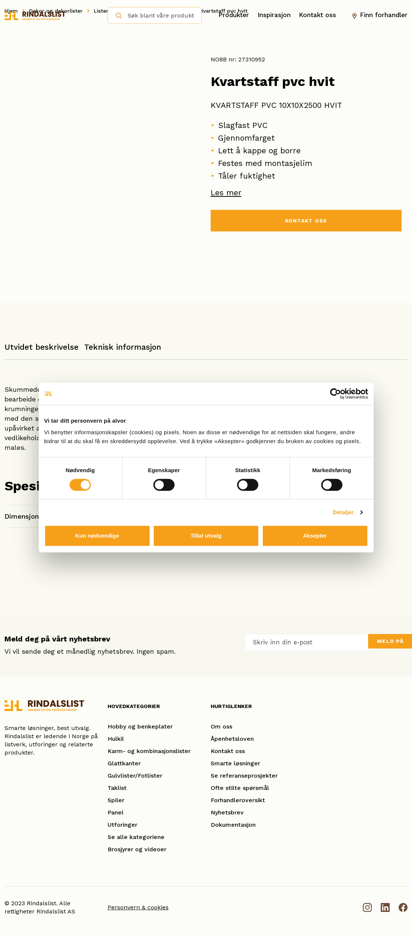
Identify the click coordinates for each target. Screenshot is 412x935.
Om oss (221, 726)
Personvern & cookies (138, 907)
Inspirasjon (274, 15)
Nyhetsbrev (227, 812)
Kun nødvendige (97, 535)
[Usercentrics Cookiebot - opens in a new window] (335, 393)
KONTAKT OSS (305, 221)
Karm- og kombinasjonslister (149, 751)
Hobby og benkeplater (140, 726)
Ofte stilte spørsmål (240, 787)
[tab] (41, 350)
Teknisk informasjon (122, 347)
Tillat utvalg (206, 535)
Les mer (226, 192)
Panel (116, 812)
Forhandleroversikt (238, 800)
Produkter (233, 15)
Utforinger (122, 824)
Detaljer (343, 512)
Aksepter (315, 535)
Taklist (117, 787)
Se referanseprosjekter (244, 775)
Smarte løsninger (235, 763)
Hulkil (116, 738)
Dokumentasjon (233, 824)
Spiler (116, 800)
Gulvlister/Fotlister (135, 775)
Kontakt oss (317, 15)
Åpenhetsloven (232, 738)
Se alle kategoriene (136, 836)
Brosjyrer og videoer (137, 849)
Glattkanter (124, 763)
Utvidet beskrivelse (41, 347)
